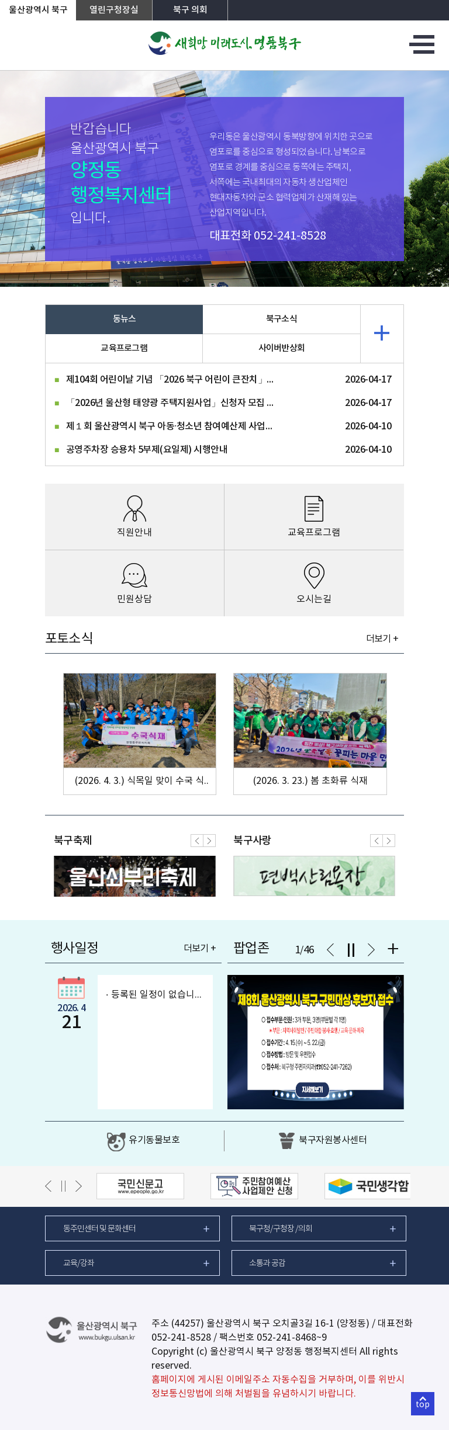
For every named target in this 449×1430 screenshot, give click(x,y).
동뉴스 (124, 319)
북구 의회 (190, 10)
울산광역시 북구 (38, 10)
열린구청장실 (114, 10)
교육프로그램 (124, 348)
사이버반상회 (281, 348)
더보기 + (382, 639)
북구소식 (281, 319)
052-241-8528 (290, 236)
